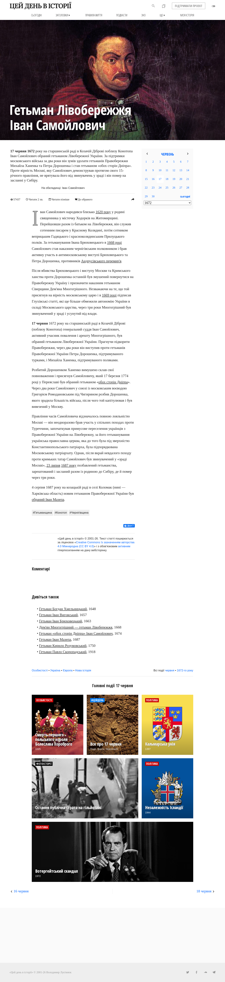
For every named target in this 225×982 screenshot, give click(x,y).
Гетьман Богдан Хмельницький (63, 609)
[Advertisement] (167, 267)
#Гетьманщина (42, 512)
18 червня (203, 891)
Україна (55, 670)
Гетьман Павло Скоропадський (62, 652)
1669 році (109, 295)
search (153, 6)
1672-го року (185, 670)
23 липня (53, 465)
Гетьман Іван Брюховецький (60, 621)
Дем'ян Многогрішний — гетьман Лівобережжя (75, 627)
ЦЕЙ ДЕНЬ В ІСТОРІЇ (40, 6)
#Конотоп (61, 512)
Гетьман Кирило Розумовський (63, 645)
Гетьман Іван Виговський (58, 615)
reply (133, 199)
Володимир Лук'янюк (58, 972)
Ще (163, 15)
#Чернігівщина (79, 512)
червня (169, 670)
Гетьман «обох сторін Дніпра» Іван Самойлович (76, 633)
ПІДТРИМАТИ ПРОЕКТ (188, 6)
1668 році (114, 242)
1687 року (68, 465)
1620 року (103, 212)
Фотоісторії (44, 764)
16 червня (21, 891)
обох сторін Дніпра (113, 382)
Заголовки (63, 15)
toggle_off (213, 6)
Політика (152, 700)
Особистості (40, 670)
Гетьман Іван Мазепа (55, 639)
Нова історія (83, 670)
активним (124, 546)
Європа (68, 670)
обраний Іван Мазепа (48, 499)
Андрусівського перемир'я (101, 261)
